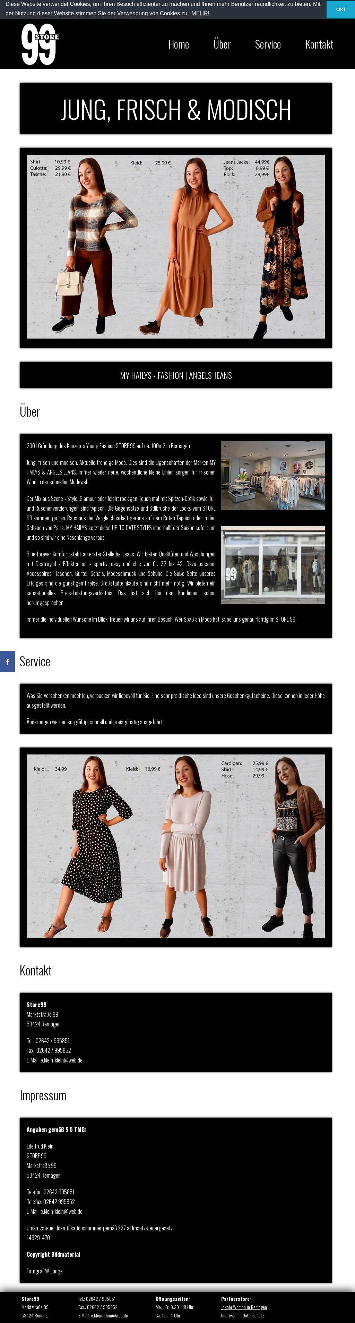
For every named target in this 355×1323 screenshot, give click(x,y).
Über (222, 43)
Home (178, 43)
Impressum (230, 1315)
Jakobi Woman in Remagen (244, 1307)
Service (268, 43)
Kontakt (319, 43)
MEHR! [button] (201, 13)
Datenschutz (253, 1315)
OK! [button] (340, 9)
